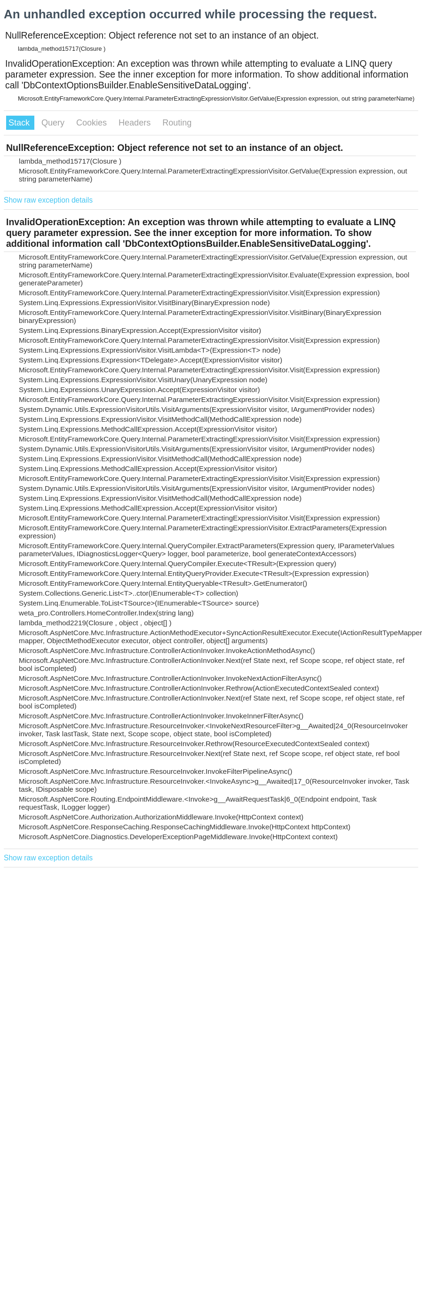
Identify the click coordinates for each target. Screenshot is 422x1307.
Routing (176, 122)
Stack (20, 122)
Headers (136, 122)
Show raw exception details (48, 200)
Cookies (92, 122)
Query (54, 122)
